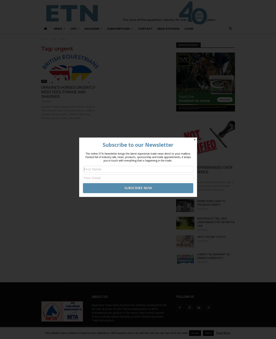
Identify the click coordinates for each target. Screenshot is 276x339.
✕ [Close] (195, 139)
